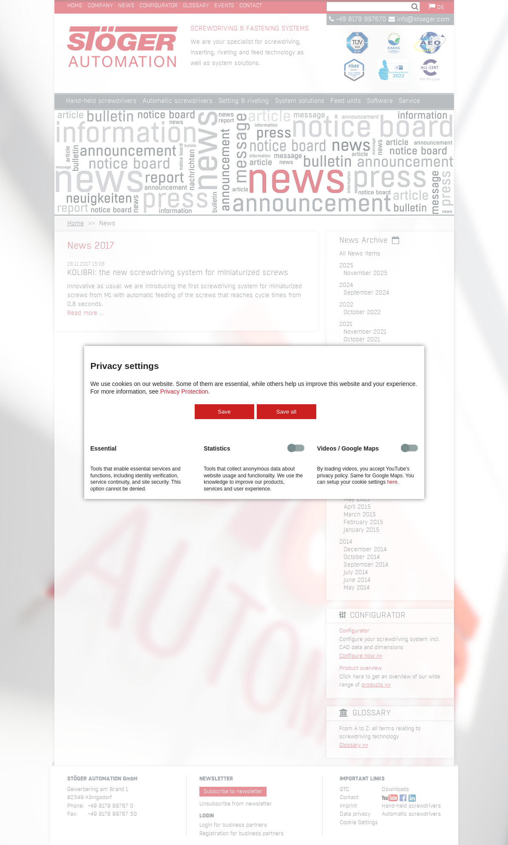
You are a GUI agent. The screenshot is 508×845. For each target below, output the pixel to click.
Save (224, 411)
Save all (286, 411)
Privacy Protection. (185, 391)
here (392, 482)
